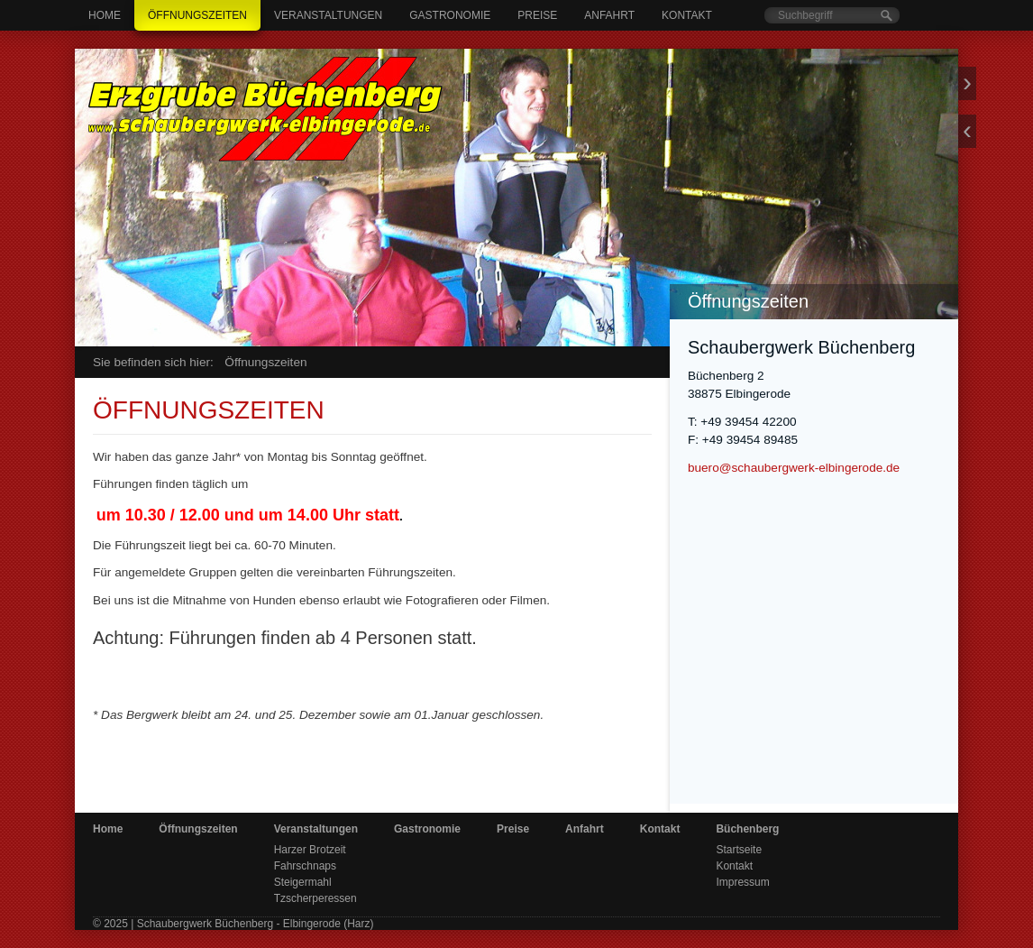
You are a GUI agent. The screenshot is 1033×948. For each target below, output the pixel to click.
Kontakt (687, 15)
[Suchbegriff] (832, 15)
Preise (537, 15)
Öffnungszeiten (197, 15)
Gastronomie (449, 15)
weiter (967, 83)
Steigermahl (303, 882)
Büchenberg (747, 829)
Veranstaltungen (328, 15)
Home (104, 15)
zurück (967, 131)
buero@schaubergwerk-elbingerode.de (794, 467)
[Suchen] (886, 15)
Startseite (739, 849)
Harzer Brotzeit (310, 849)
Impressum (742, 882)
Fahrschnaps (305, 866)
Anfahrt (609, 15)
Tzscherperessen (315, 898)
